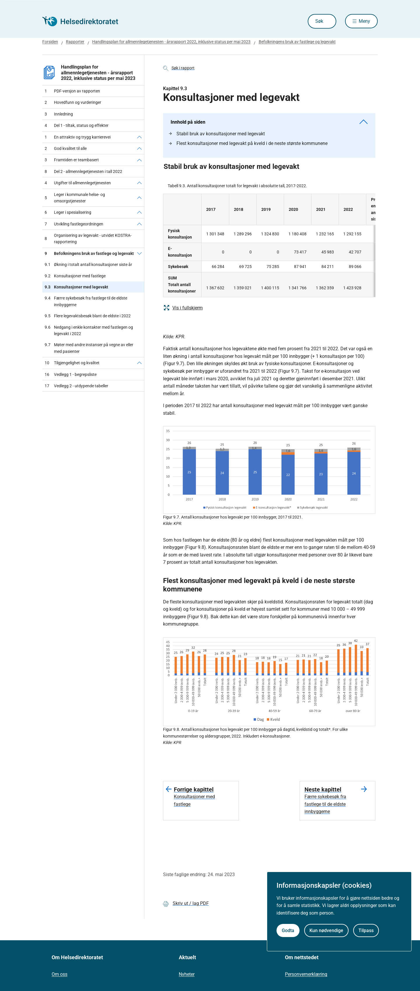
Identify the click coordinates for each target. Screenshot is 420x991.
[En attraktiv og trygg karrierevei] (139, 137)
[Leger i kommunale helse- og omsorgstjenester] (139, 197)
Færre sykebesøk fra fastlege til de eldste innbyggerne (86, 301)
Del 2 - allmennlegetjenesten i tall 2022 (83, 171)
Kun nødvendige (326, 930)
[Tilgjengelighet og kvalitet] (139, 363)
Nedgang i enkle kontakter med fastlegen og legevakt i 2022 (89, 330)
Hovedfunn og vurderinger (73, 102)
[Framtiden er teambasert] (139, 160)
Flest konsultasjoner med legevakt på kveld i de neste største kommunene (248, 143)
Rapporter (75, 41)
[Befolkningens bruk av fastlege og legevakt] (139, 253)
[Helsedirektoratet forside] (84, 21)
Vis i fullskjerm (183, 307)
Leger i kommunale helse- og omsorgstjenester (75, 197)
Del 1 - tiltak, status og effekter (76, 125)
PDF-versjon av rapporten (72, 91)
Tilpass (366, 930)
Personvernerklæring (306, 974)
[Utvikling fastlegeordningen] (139, 224)
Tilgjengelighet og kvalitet (72, 363)
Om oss (59, 974)
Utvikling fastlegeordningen (74, 224)
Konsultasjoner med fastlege (75, 276)
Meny (364, 21)
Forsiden (50, 41)
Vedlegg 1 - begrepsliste (71, 374)
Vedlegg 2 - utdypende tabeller (76, 386)
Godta (288, 930)
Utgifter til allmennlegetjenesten (78, 183)
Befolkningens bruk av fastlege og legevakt (297, 41)
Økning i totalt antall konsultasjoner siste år (88, 264)
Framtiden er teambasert (72, 160)
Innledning (59, 114)
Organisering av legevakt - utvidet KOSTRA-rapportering (88, 238)
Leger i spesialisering (68, 212)
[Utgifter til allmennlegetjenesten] (139, 183)
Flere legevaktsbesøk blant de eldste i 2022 (88, 316)
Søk (319, 21)
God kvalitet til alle (66, 148)
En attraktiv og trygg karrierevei (78, 137)
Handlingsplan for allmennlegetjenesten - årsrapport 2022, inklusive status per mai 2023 (171, 41)
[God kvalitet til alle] (139, 148)
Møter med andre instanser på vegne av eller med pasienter (89, 348)
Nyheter (187, 974)
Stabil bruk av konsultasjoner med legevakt (217, 133)
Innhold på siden (269, 122)
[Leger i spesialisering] (139, 212)
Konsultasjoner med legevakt (76, 287)
